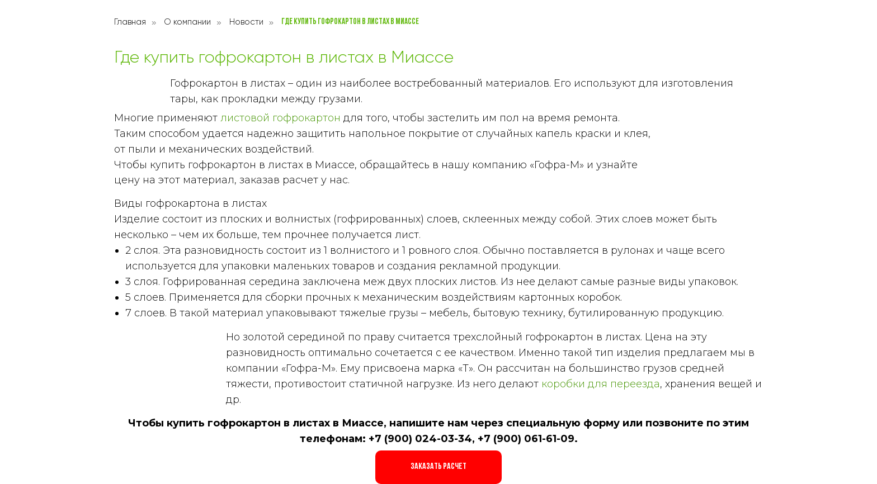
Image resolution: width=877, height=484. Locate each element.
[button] (438, 467)
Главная (130, 22)
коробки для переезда (600, 384)
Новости (246, 22)
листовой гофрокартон (280, 118)
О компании (187, 22)
